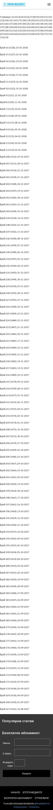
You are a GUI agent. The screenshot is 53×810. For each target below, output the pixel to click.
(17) (19, 20)
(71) (46, 34)
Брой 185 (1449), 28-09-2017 (15, 586)
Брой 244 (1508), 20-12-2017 (15, 184)
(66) (24, 34)
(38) (6, 27)
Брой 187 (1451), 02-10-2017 (15, 572)
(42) (24, 27)
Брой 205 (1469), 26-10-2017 (15, 449)
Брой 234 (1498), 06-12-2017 (15, 252)
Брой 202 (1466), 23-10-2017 (15, 470)
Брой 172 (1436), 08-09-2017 (15, 674)
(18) (24, 20)
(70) (41, 34)
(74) (6, 37)
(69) (37, 34)
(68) (33, 34)
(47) (46, 27)
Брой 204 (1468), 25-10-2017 (15, 456)
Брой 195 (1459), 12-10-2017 (15, 518)
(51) (11, 30)
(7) (31, 16)
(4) (22, 16)
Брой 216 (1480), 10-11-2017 (15, 374)
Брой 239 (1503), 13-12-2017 (15, 218)
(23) (46, 20)
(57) (37, 30)
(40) (15, 27)
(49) (2, 30)
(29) (19, 23)
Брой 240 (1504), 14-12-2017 (15, 211)
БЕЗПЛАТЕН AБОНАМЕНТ (18, 798)
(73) (2, 37)
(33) (37, 23)
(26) (6, 23)
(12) (50, 16)
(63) (11, 34)
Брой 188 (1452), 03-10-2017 (15, 565)
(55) (28, 30)
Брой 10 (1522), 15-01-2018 (14, 88)
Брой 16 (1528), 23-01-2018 (14, 47)
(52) (15, 30)
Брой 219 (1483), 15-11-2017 (15, 354)
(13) (2, 20)
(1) (12, 16)
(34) (41, 23)
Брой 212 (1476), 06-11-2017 (15, 402)
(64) (15, 34)
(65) (19, 34)
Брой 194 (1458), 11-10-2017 (15, 524)
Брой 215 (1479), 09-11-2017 (15, 381)
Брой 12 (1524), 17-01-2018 (14, 74)
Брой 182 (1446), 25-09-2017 (15, 606)
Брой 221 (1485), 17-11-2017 (15, 340)
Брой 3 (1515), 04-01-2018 (14, 136)
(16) (15, 20)
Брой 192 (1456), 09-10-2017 (15, 538)
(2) (15, 16)
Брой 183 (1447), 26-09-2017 (15, 599)
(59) (46, 30)
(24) (50, 20)
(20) (33, 20)
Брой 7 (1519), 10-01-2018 (14, 109)
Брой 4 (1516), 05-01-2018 (14, 129)
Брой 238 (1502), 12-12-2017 (15, 224)
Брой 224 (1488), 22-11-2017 (15, 320)
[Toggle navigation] (49, 4)
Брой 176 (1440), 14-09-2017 (15, 647)
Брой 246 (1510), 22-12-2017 (15, 170)
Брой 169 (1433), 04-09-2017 (15, 695)
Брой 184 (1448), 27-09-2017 (15, 593)
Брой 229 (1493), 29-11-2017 (15, 286)
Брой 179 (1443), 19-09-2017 (15, 627)
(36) (50, 23)
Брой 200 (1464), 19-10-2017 (15, 484)
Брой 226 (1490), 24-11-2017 (15, 306)
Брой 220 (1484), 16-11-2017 (15, 347)
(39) (11, 27)
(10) (41, 16)
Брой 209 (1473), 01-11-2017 (15, 422)
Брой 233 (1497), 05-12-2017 (15, 259)
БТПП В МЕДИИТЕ (32, 792)
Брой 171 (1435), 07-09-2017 (15, 681)
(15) (11, 20)
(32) (33, 23)
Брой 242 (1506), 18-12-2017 (15, 197)
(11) (46, 16)
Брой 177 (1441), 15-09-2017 (15, 640)
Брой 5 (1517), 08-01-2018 (14, 122)
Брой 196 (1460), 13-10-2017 (15, 511)
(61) (2, 34)
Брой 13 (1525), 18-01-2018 (14, 68)
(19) (28, 20)
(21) (37, 20)
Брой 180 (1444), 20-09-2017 (15, 620)
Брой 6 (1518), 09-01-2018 (14, 115)
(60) (50, 30)
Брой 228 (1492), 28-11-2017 (15, 293)
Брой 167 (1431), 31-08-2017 (15, 709)
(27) (11, 23)
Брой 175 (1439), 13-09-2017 (15, 654)
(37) (2, 27)
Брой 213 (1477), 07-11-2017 (15, 395)
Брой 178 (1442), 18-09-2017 (15, 634)
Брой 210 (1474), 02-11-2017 (15, 415)
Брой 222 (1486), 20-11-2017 (15, 334)
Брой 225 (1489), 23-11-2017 (15, 313)
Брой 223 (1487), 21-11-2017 (15, 327)
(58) (41, 30)
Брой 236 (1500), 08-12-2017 (15, 238)
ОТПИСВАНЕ (42, 798)
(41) (19, 27)
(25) (2, 23)
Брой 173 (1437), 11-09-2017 (15, 668)
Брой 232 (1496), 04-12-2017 (15, 265)
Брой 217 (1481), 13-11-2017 (15, 368)
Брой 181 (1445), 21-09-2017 (15, 613)
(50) (6, 30)
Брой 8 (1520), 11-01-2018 (14, 102)
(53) (19, 30)
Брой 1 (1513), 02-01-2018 (14, 149)
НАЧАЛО (15, 792)
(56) (33, 30)
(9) (37, 16)
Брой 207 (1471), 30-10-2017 (15, 436)
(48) (50, 27)
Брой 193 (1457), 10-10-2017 (15, 531)
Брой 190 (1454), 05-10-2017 (15, 552)
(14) (6, 20)
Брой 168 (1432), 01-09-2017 (15, 702)
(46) (41, 27)
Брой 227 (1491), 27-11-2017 (15, 299)
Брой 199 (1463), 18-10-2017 (15, 490)
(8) (34, 16)
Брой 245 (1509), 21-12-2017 (15, 177)
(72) (50, 34)
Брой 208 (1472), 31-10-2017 (15, 429)
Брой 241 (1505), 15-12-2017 (15, 204)
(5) (25, 16)
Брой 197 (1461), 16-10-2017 (15, 504)
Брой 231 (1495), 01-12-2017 (15, 272)
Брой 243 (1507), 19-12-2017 (15, 190)
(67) (28, 34)
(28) (15, 23)
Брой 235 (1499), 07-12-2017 (15, 245)
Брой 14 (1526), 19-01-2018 (14, 61)
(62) (6, 34)
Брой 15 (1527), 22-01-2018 (14, 54)
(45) (37, 27)
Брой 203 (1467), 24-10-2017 (15, 463)
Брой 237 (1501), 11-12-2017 (15, 231)
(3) (19, 16)
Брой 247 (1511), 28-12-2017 (15, 163)
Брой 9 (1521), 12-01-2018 (14, 95)
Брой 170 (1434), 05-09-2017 (15, 688)
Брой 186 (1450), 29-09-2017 (15, 579)
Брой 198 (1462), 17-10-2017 (15, 497)
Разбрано (34, 806)
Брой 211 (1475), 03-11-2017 (15, 409)
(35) (46, 23)
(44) (33, 27)
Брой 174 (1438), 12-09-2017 (15, 661)
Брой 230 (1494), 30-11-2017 (15, 279)
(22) (41, 20)
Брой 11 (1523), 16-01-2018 (14, 81)
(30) (24, 23)
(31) (28, 23)
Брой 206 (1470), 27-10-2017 (15, 443)
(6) (28, 16)
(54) (24, 30)
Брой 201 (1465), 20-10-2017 (15, 477)
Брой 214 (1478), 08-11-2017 (15, 388)
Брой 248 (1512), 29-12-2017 (15, 156)
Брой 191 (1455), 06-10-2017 (15, 545)
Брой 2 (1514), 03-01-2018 (14, 143)
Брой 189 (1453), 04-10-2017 (15, 559)
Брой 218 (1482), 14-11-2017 (15, 361)
